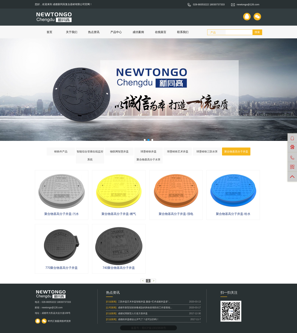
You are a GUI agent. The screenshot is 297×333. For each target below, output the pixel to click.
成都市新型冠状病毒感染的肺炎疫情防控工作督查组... (145, 307)
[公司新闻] (111, 307)
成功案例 (138, 32)
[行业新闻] (111, 301)
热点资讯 (93, 32)
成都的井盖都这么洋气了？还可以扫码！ (138, 319)
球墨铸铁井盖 (148, 151)
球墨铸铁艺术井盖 (177, 151)
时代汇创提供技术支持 (59, 321)
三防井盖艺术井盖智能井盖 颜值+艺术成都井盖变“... (144, 301)
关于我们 (71, 32)
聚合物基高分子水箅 (148, 159)
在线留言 (160, 32)
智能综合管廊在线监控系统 (90, 155)
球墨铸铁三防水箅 (207, 151)
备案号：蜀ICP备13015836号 (148, 327)
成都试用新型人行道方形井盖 (133, 313)
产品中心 (116, 32)
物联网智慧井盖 (119, 151)
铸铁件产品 (60, 151)
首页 (49, 32)
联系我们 (182, 32)
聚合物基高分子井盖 (236, 151)
